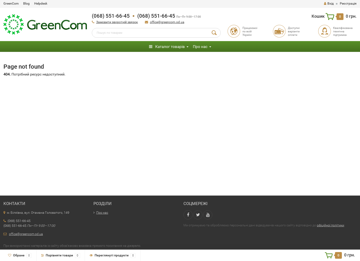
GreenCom (11, 3)
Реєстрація (348, 3)
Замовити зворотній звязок (117, 22)
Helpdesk (40, 3)
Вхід (329, 3)
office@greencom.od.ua (167, 22)
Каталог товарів (167, 46)
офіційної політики (330, 225)
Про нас (200, 46)
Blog (26, 3)
